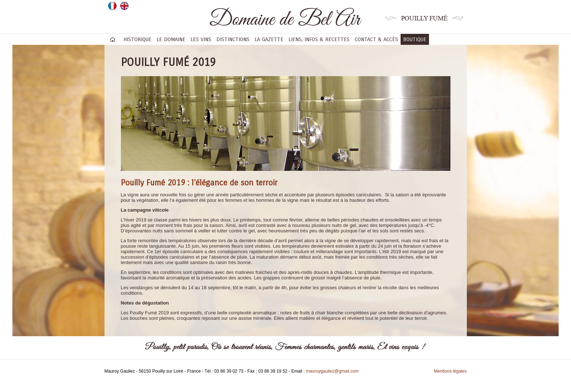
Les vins (200, 39)
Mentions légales (450, 371)
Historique (137, 39)
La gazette (269, 39)
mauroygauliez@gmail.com (332, 371)
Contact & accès (376, 39)
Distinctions (232, 39)
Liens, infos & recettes (319, 39)
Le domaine (171, 39)
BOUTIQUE (414, 39)
